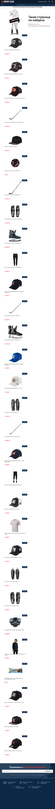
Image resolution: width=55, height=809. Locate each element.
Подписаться (48, 771)
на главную (36, 24)
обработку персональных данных (38, 774)
